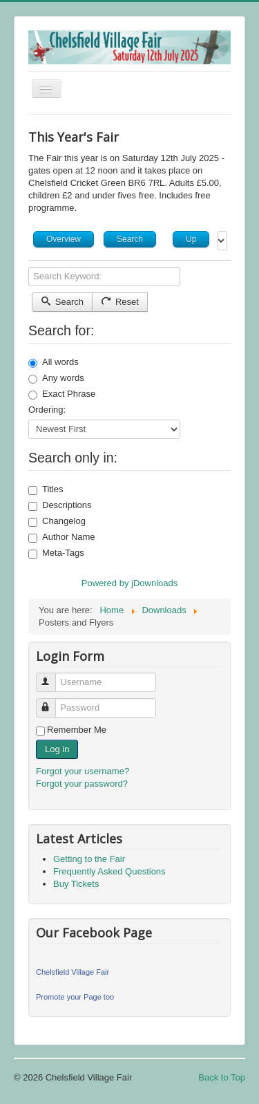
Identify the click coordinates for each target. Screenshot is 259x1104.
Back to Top (221, 1077)
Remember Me (76, 729)
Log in (57, 749)
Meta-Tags (56, 553)
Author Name (61, 537)
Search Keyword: (28, 267)
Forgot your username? (82, 771)
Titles (46, 489)
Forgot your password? (82, 783)
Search (62, 302)
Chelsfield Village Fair (72, 972)
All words (53, 362)
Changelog (57, 521)
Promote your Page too (75, 997)
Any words (56, 378)
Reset (120, 302)
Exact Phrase (61, 394)
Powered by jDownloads (129, 583)
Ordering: (47, 409)
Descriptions (60, 505)
